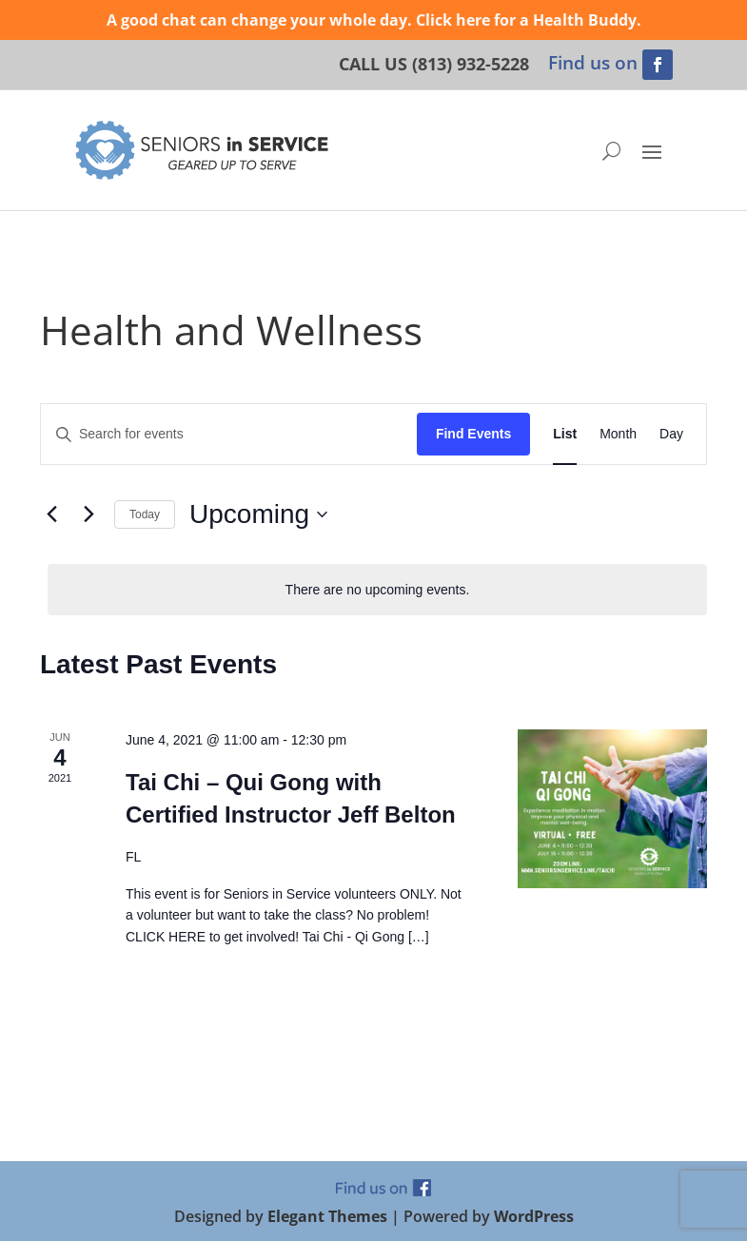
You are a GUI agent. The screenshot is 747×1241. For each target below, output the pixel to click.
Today (144, 514)
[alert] (377, 590)
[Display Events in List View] (565, 434)
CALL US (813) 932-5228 (434, 63)
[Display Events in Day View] (671, 434)
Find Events (473, 433)
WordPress (534, 1216)
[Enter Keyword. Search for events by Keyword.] (229, 434)
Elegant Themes (327, 1216)
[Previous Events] (51, 514)
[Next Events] (88, 514)
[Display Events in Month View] (618, 434)
